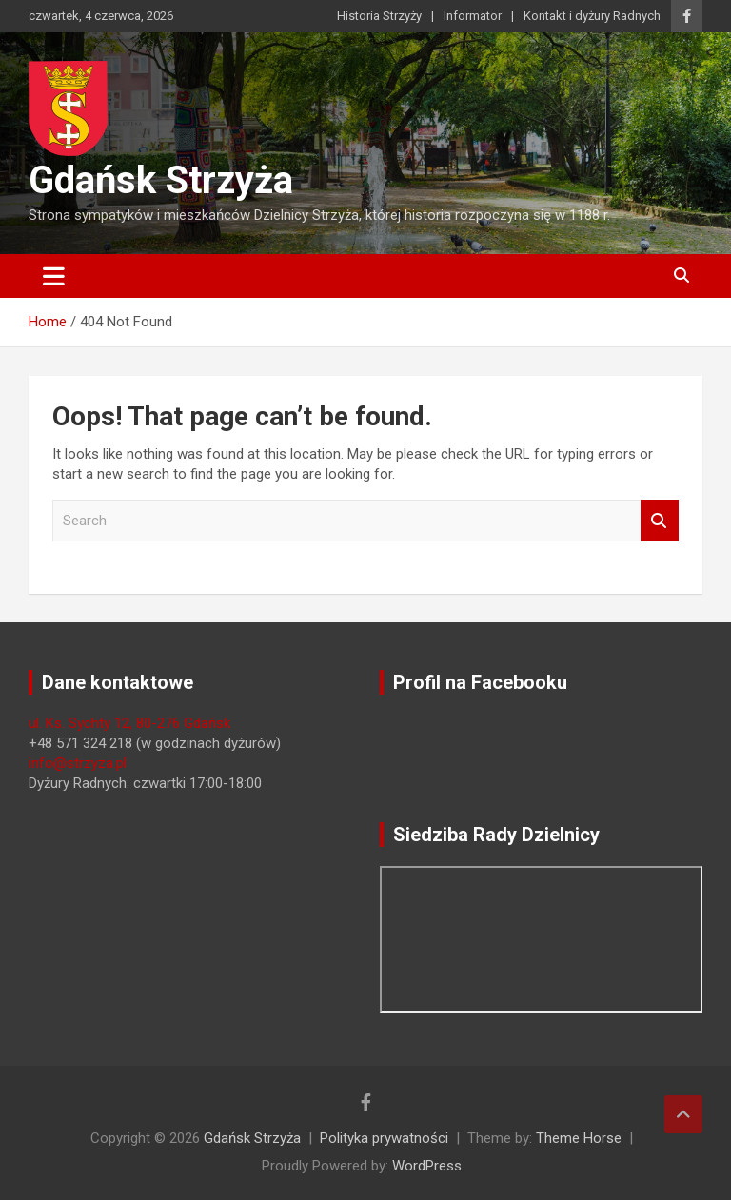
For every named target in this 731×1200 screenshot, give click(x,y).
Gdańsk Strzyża (161, 180)
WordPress (427, 1165)
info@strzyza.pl (78, 763)
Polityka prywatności (384, 1138)
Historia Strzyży (379, 16)
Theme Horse (579, 1138)
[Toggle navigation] (54, 276)
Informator (473, 16)
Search (660, 521)
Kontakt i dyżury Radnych (592, 16)
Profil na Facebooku (480, 682)
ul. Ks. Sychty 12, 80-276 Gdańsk (129, 723)
